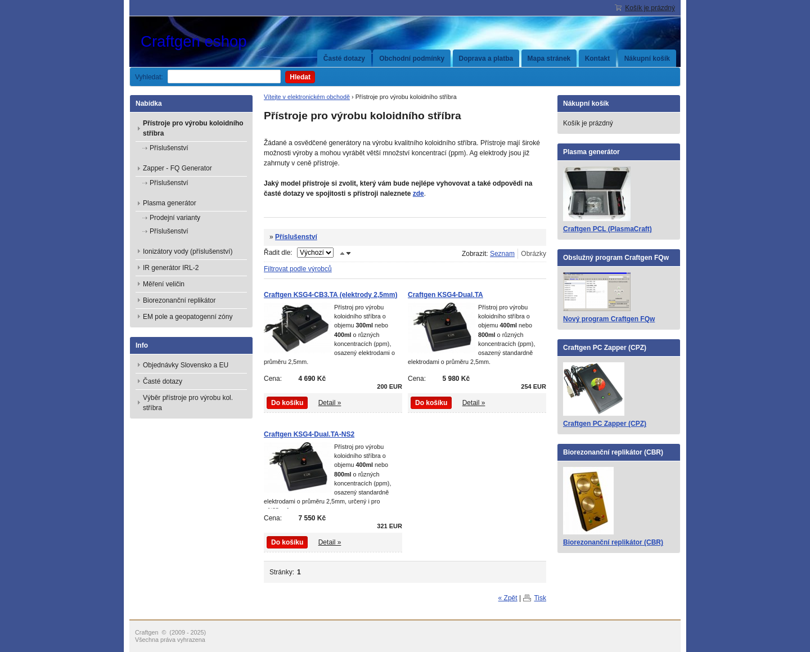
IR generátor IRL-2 (171, 268)
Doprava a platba (486, 58)
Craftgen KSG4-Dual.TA (445, 295)
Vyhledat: (149, 77)
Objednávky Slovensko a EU (185, 365)
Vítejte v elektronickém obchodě (307, 96)
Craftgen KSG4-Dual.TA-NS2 (309, 434)
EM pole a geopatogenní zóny (187, 317)
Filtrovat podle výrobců (298, 269)
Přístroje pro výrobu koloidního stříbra (193, 128)
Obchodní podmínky (411, 58)
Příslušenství (296, 237)
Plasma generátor (169, 203)
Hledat (300, 77)
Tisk (540, 598)
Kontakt (597, 58)
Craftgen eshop (225, 41)
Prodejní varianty (175, 218)
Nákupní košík (647, 58)
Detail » (329, 403)
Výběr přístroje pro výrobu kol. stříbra (188, 403)
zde (418, 193)
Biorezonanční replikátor (179, 300)
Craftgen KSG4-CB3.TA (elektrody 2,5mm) (330, 295)
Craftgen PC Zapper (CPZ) (604, 424)
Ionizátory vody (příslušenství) (187, 251)
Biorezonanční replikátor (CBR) (613, 542)
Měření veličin (163, 284)
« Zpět (508, 598)
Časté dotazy (344, 58)
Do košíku (287, 403)
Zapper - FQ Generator (177, 168)
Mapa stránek (549, 58)
